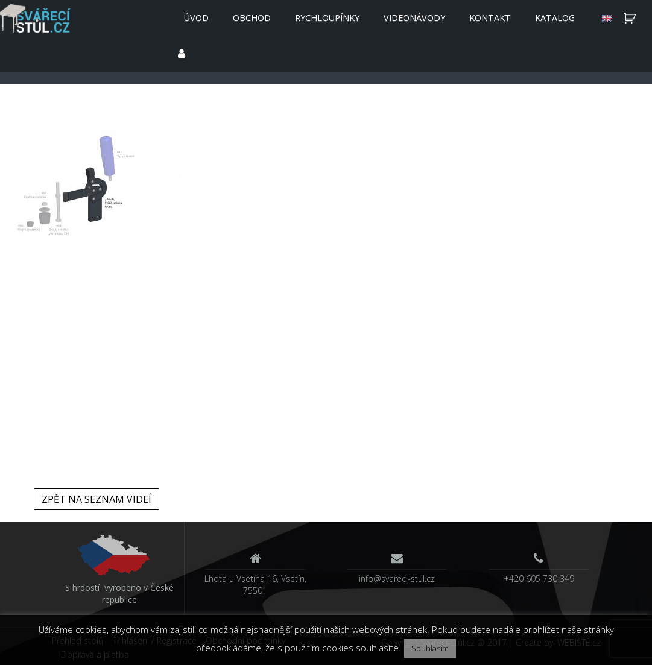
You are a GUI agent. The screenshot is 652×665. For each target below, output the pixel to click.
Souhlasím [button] (430, 648)
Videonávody (414, 18)
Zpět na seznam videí (96, 499)
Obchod (252, 18)
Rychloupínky (327, 18)
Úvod (196, 18)
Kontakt (490, 18)
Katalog (555, 18)
